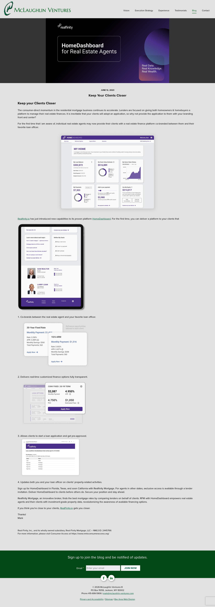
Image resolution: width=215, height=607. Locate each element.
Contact (206, 10)
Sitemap (109, 599)
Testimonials (181, 10)
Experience (164, 10)
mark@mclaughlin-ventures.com (118, 593)
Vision (126, 10)
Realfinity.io (24, 219)
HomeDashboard (101, 219)
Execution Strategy (144, 10)
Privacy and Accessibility (92, 599)
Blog (194, 10)
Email (80, 568)
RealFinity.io (66, 508)
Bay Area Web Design (124, 599)
